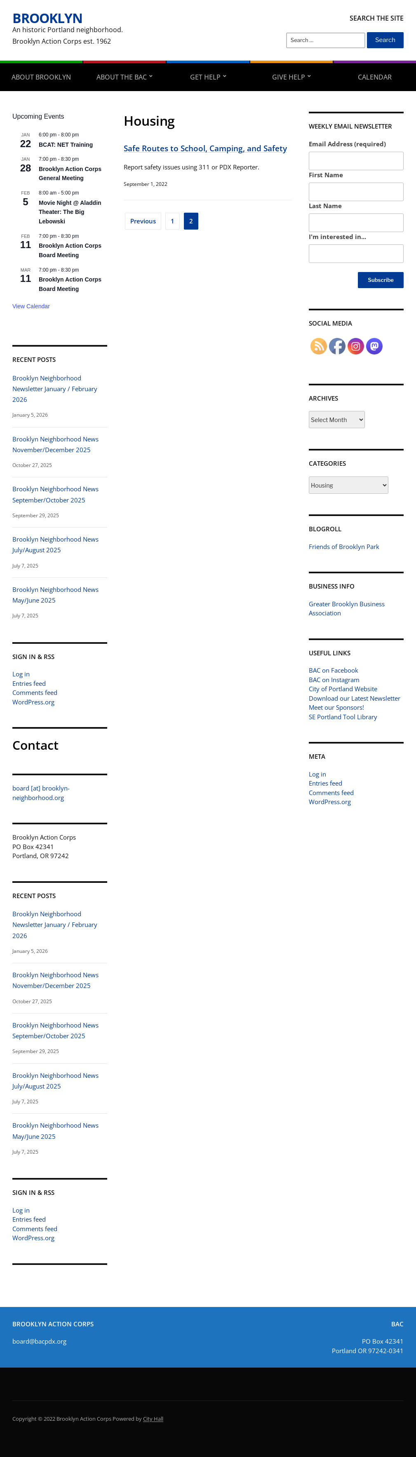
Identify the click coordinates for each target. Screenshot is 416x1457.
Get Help (205, 77)
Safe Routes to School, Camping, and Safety (205, 148)
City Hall (153, 1418)
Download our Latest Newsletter (354, 698)
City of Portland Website (343, 689)
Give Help (288, 77)
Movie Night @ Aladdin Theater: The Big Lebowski (70, 212)
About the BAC (121, 77)
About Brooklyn (41, 77)
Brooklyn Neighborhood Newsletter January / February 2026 (54, 389)
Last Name (325, 206)
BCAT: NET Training (66, 144)
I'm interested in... (337, 236)
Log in (21, 674)
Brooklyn (47, 18)
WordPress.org (33, 702)
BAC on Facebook (333, 670)
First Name (326, 175)
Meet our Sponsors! (336, 707)
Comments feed (34, 692)
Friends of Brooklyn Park (344, 546)
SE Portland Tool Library (343, 717)
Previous (143, 221)
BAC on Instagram (334, 680)
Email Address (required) (347, 144)
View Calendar (31, 306)
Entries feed (29, 683)
